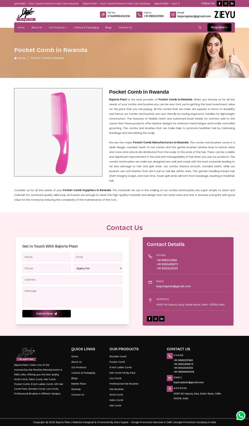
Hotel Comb (116, 394)
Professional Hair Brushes (124, 383)
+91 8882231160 (154, 16)
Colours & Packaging (86, 27)
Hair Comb (115, 405)
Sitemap (76, 389)
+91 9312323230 (167, 268)
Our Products (58, 27)
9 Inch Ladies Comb (121, 367)
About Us (37, 27)
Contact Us (125, 27)
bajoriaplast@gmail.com (194, 16)
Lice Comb (115, 378)
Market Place (78, 383)
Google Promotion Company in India (195, 422)
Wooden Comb (118, 356)
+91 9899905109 (184, 371)
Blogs (108, 27)
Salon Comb (116, 400)
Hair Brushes (117, 389)
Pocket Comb (117, 362)
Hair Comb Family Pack (122, 372)
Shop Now (219, 27)
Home (21, 27)
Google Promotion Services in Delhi (151, 422)
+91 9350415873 (167, 264)
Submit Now (46, 314)
